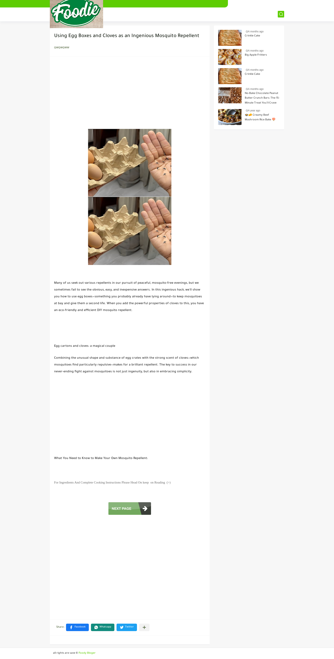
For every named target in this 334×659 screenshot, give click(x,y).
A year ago (254, 110)
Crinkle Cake (252, 36)
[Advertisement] (129, 94)
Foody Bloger (87, 653)
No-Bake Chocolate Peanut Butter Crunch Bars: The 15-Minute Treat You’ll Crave (262, 98)
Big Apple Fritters (256, 55)
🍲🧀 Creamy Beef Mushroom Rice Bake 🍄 (260, 117)
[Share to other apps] (144, 627)
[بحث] (281, 14)
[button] (77, 627)
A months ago (255, 31)
